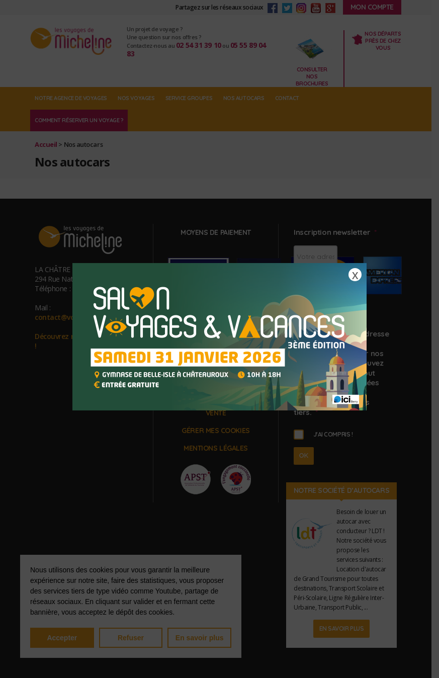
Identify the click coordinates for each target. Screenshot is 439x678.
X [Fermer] (355, 275)
